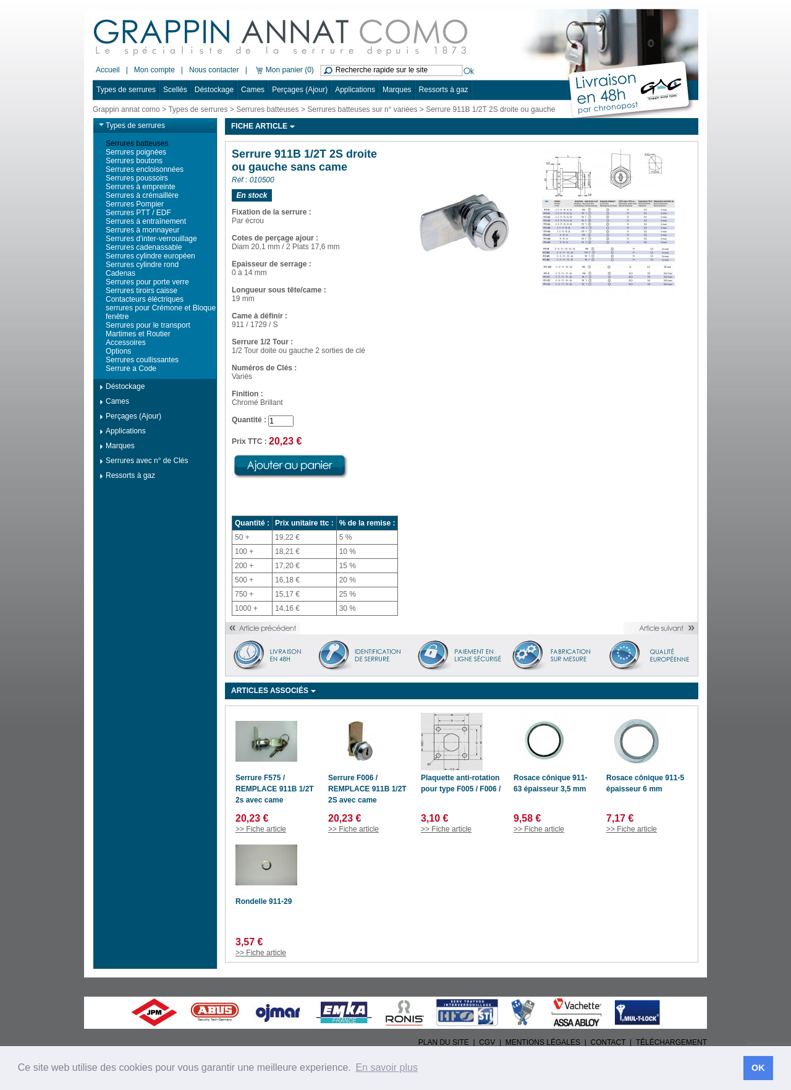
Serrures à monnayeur (142, 230)
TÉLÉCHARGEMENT (671, 1042)
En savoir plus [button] (386, 1067)
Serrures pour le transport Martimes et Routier (148, 329)
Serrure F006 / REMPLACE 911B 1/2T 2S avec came (367, 788)
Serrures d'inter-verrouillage (151, 238)
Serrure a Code (131, 368)
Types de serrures (126, 89)
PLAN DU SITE (443, 1042)
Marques (397, 89)
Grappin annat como (126, 109)
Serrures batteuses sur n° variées (362, 109)
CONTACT (608, 1042)
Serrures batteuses (267, 109)
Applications (355, 89)
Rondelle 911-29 (263, 901)
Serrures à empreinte (141, 186)
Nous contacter (214, 70)
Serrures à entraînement (146, 221)
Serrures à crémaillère (142, 195)
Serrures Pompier (135, 204)
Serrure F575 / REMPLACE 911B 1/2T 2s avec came (274, 788)
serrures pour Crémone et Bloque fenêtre (161, 312)
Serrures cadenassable (144, 247)
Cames (252, 89)
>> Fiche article (260, 829)
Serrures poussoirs (137, 178)
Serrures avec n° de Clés (147, 460)
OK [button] (758, 1068)
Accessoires (126, 342)
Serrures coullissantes (142, 360)
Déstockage (214, 89)
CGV (487, 1042)
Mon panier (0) (283, 70)
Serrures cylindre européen (150, 256)
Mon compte (154, 70)
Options (118, 351)
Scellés (175, 89)
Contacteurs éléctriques (145, 299)
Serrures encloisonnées (145, 169)
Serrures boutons (134, 160)
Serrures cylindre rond (142, 264)
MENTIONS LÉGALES (542, 1042)
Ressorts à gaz (443, 89)
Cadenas (120, 273)
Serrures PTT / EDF (138, 212)
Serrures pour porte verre (147, 282)
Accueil (108, 70)
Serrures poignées (136, 152)
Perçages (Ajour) (300, 89)
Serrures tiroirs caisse (141, 290)
